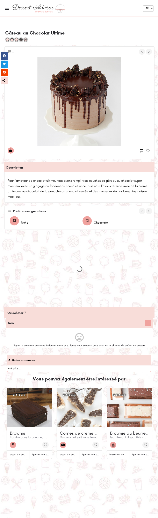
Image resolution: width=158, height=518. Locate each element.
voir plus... (14, 368)
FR (147, 8)
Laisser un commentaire (22, 454)
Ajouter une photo (41, 454)
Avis (11, 323)
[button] (4, 80)
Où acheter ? (16, 313)
